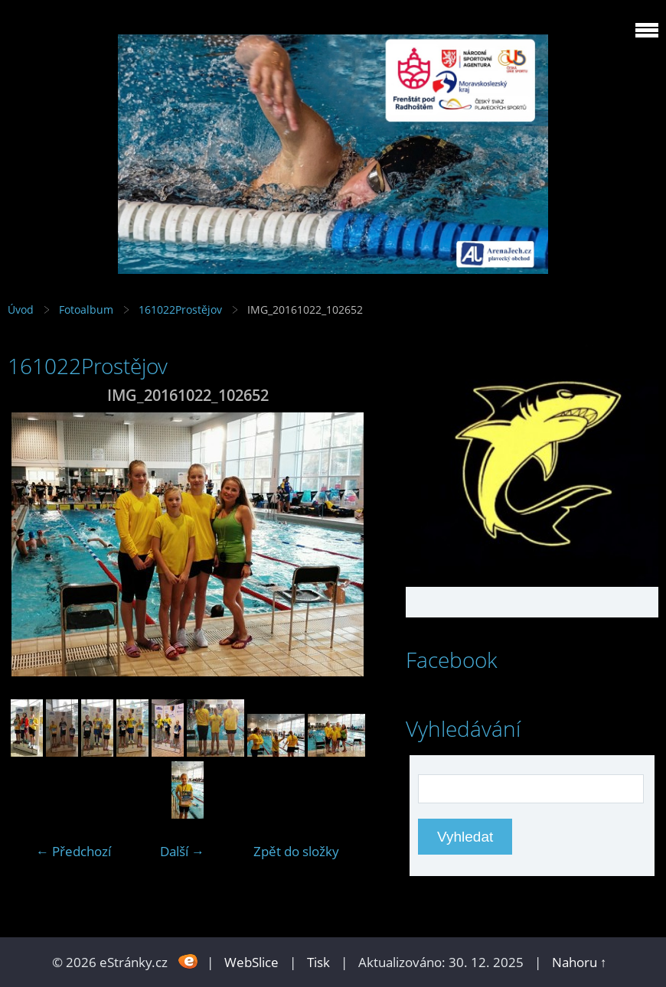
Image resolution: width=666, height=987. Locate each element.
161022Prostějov (180, 309)
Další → (182, 851)
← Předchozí (73, 851)
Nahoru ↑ (579, 962)
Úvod (21, 309)
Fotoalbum (86, 309)
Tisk (318, 962)
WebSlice (251, 962)
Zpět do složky (296, 851)
